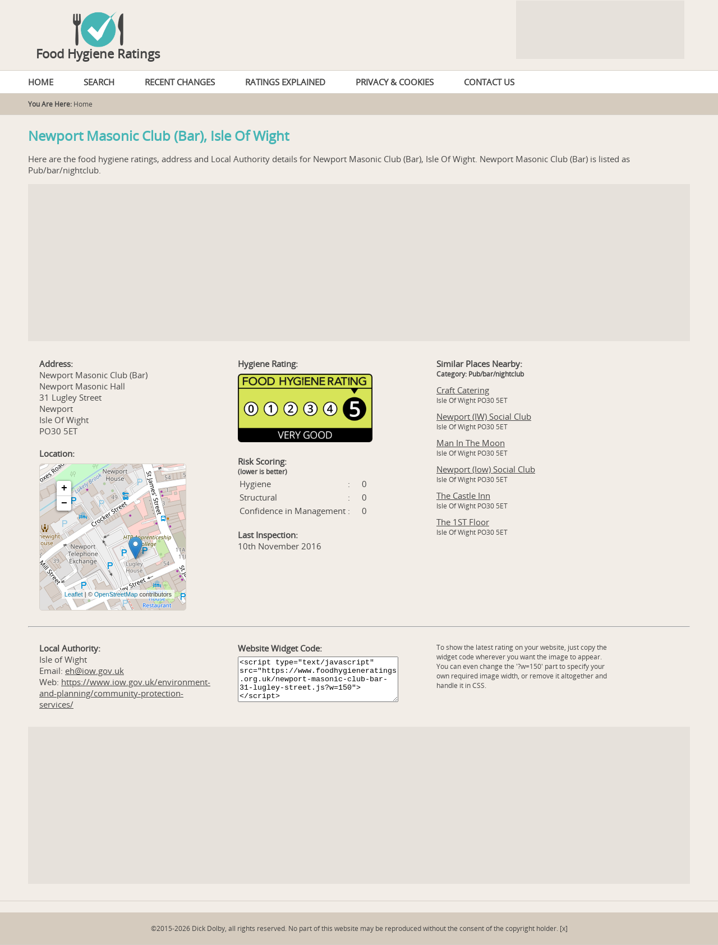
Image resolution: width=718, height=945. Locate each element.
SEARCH (99, 82)
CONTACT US (489, 82)
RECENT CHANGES (180, 82)
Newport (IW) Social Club (483, 416)
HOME (40, 82)
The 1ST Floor (462, 521)
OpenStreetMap (116, 594)
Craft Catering (462, 390)
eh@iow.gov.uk (94, 670)
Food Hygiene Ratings (98, 53)
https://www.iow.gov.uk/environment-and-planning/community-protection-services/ (124, 693)
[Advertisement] (359, 262)
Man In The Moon (470, 442)
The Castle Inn (463, 495)
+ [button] (64, 488)
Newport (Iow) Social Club (485, 469)
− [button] (64, 503)
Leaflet (74, 594)
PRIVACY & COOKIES (395, 82)
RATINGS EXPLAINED (285, 82)
